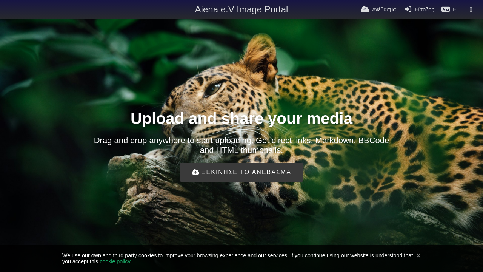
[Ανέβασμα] (378, 9)
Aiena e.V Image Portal (241, 9)
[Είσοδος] (418, 9)
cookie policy (115, 261)
